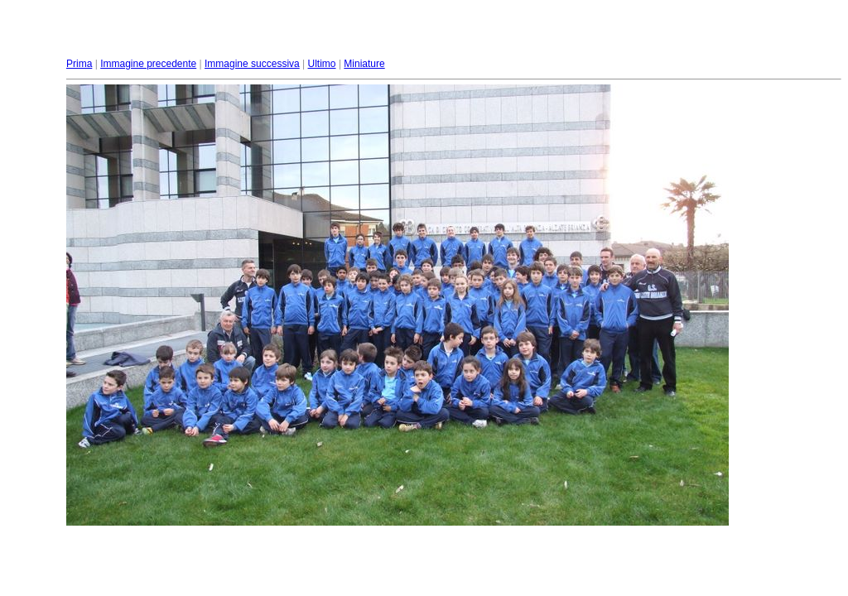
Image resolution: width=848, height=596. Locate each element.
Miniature (364, 64)
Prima (79, 64)
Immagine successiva (252, 64)
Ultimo (322, 64)
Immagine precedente (148, 64)
